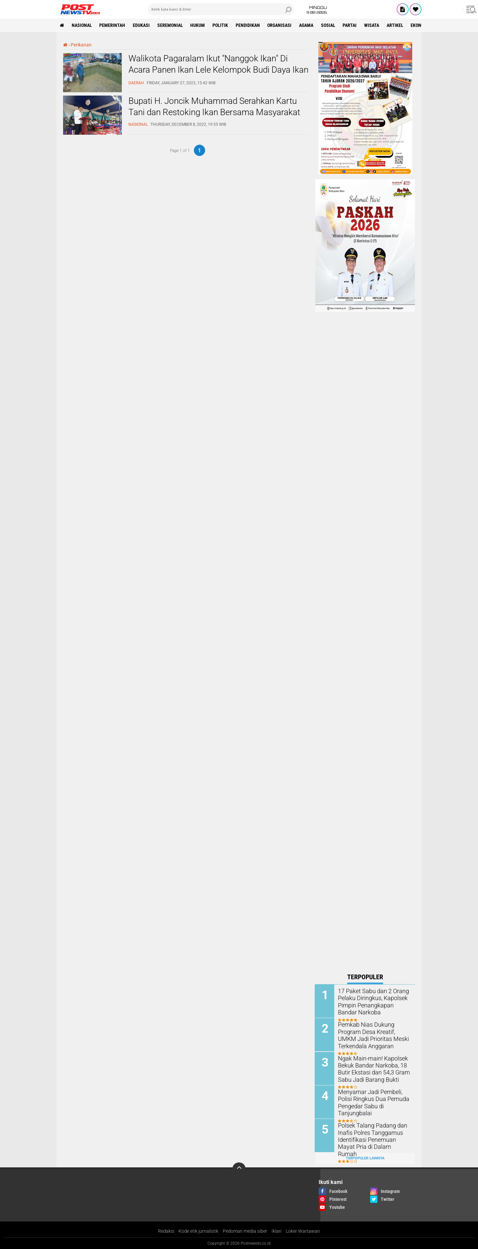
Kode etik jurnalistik (198, 1230)
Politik (221, 25)
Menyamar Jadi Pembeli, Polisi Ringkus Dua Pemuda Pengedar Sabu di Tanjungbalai (371, 1101)
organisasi (280, 25)
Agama (307, 25)
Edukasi (141, 25)
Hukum (198, 25)
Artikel (396, 25)
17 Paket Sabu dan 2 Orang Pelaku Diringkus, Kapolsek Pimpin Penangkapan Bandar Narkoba (373, 1001)
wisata (372, 25)
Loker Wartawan (303, 1230)
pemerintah (112, 25)
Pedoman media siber (245, 1230)
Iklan (276, 1230)
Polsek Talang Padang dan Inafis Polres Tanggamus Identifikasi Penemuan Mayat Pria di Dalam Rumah (373, 1135)
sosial (329, 25)
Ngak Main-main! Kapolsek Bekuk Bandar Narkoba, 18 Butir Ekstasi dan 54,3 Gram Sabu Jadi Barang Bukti (371, 1068)
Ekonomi (421, 25)
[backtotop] (239, 1168)
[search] (221, 9)
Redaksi (166, 1230)
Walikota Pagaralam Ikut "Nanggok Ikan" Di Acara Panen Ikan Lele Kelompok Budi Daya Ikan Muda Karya (218, 69)
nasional (82, 25)
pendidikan (248, 25)
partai (351, 25)
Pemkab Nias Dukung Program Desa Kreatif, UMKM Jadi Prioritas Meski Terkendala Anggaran (373, 1034)
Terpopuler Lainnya (365, 1157)
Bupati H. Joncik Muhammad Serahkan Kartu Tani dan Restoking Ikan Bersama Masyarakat (214, 106)
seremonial (170, 25)
